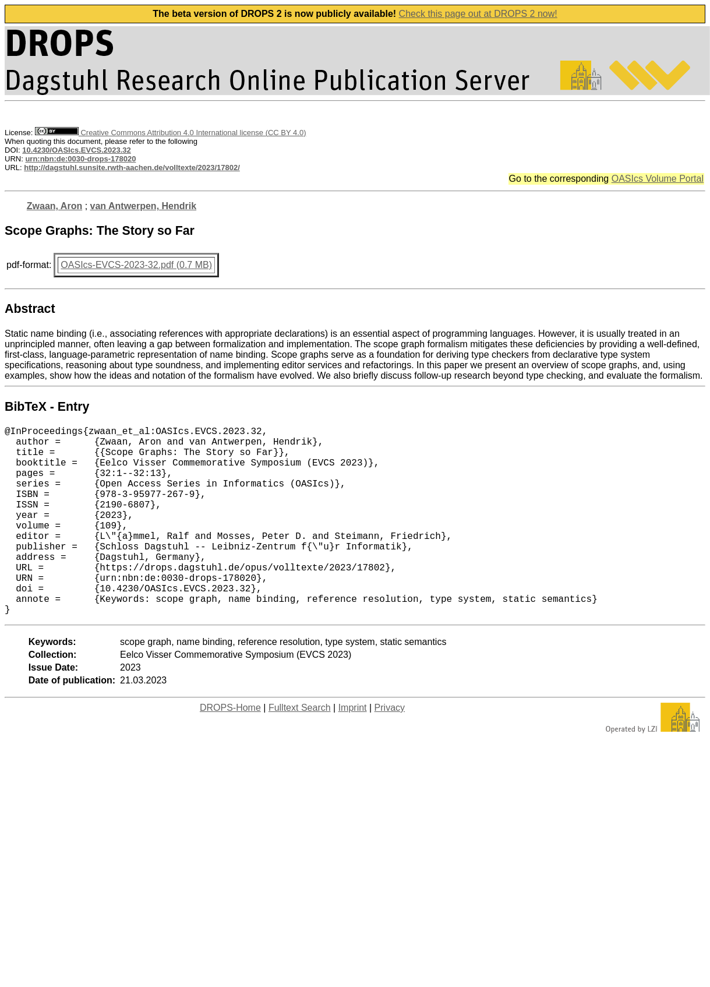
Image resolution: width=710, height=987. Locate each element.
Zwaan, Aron (54, 206)
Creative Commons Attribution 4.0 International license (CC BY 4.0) (170, 132)
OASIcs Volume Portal (658, 179)
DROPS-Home (230, 750)
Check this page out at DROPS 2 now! (478, 14)
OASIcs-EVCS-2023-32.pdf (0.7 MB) (136, 265)
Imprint (352, 750)
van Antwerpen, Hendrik (143, 206)
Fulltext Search (300, 750)
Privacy (390, 750)
